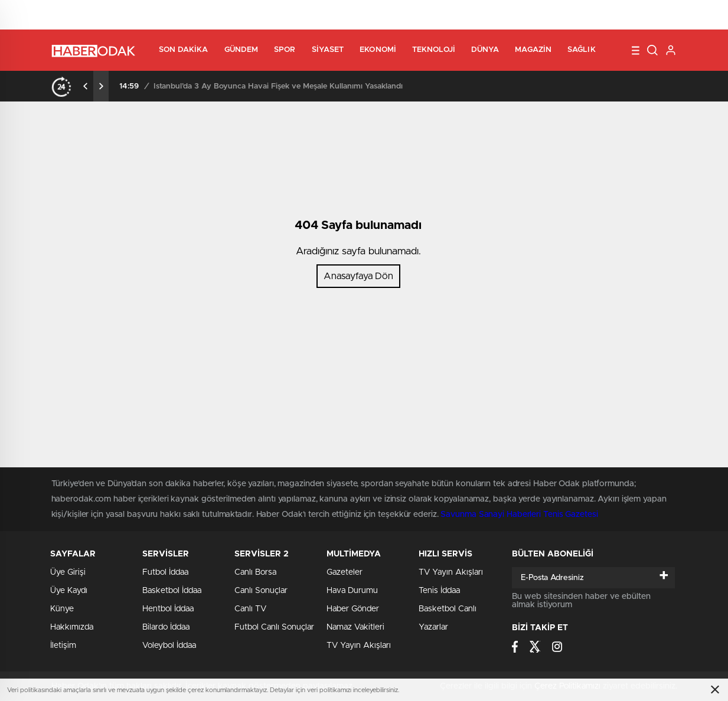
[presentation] (85, 86)
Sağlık (581, 50)
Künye (62, 609)
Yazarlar (433, 627)
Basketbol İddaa (171, 591)
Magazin (533, 50)
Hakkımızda (71, 627)
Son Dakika (183, 50)
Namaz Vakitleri (355, 627)
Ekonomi (378, 50)
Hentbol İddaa (168, 609)
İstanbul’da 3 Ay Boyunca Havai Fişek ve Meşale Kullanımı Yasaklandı (278, 86)
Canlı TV (250, 609)
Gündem (241, 50)
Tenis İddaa (439, 591)
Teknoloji (433, 50)
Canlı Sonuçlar (261, 591)
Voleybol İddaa (169, 645)
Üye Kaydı (68, 591)
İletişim (63, 645)
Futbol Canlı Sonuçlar (274, 627)
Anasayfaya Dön (358, 276)
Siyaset (328, 50)
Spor (284, 50)
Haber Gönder (353, 609)
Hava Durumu (352, 591)
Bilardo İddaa (166, 627)
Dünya (485, 50)
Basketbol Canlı (447, 609)
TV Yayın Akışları (359, 645)
